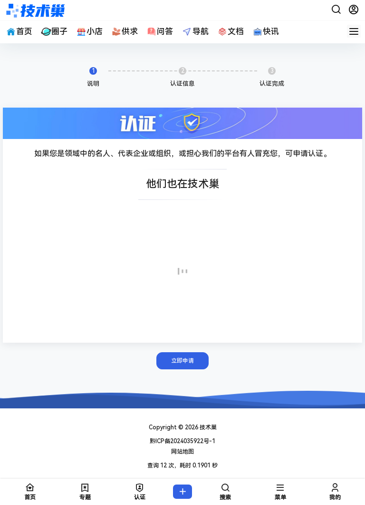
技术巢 (207, 427)
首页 (19, 31)
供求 (124, 31)
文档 (230, 31)
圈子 (54, 31)
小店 (89, 31)
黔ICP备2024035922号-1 (182, 441)
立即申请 (182, 360)
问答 (159, 31)
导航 (195, 31)
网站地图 (182, 451)
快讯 (265, 31)
